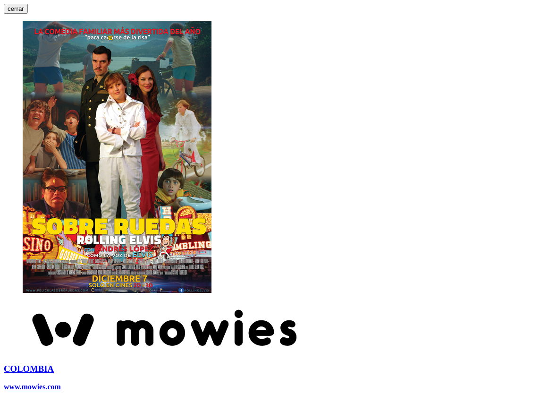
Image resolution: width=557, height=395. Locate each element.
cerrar (16, 8)
